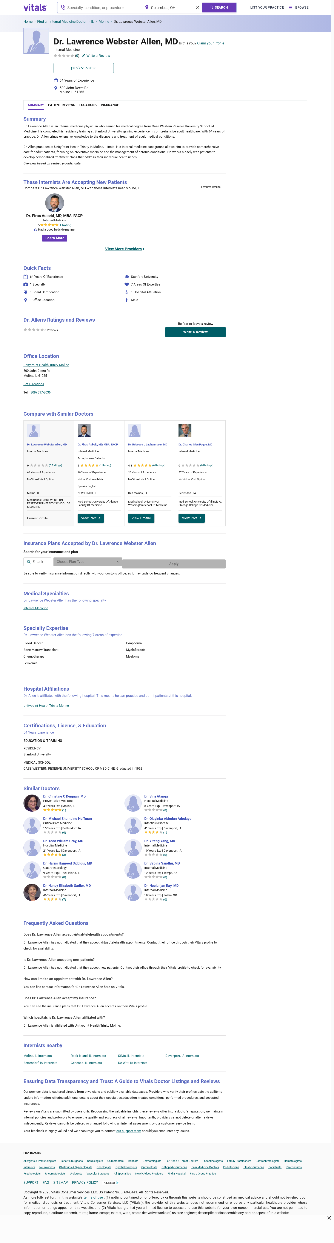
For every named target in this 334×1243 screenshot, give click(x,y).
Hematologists (293, 1158)
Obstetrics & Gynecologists (75, 1165)
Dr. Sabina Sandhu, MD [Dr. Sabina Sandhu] (162, 861)
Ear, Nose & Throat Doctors (182, 1158)
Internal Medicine (35, 606)
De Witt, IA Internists (133, 1061)
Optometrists (149, 1165)
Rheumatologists (55, 1171)
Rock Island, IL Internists (88, 1054)
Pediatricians (231, 1165)
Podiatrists (275, 1165)
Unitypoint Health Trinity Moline (46, 703)
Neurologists (47, 1165)
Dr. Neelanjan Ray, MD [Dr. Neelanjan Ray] (161, 884)
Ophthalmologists (126, 1165)
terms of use (94, 1195)
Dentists (133, 1158)
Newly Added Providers (149, 1171)
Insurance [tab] (110, 105)
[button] (202, 375)
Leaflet (199, 395)
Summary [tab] (36, 105)
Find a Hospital (177, 1171)
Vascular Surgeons (97, 1171)
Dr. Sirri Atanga (156, 794)
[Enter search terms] (166, 561)
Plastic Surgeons (253, 1165)
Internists (29, 1165)
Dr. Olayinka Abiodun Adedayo (167, 817)
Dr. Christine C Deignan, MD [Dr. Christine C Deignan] (64, 794)
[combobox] (99, 7)
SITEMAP (60, 1180)
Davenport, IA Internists (182, 1054)
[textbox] (99, 7)
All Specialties (122, 1171)
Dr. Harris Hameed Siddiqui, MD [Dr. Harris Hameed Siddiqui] (67, 861)
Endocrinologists (213, 1158)
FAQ (46, 1180)
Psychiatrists (294, 1165)
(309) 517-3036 (40, 392)
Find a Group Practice (203, 1171)
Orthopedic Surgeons (174, 1165)
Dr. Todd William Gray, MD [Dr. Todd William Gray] (63, 839)
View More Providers (123, 249)
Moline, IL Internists (37, 1054)
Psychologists (32, 1171)
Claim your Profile (210, 43)
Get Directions (33, 384)
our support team (128, 1129)
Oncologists (104, 1165)
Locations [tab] (88, 105)
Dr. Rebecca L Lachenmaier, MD (147, 444)
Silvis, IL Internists (131, 1054)
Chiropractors (115, 1158)
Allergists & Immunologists (39, 1158)
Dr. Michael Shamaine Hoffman (67, 817)
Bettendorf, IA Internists (40, 1061)
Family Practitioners (239, 1158)
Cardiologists (95, 1158)
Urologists (76, 1171)
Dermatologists (152, 1158)
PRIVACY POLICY (85, 1180)
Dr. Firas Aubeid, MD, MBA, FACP (54, 216)
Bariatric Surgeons (71, 1158)
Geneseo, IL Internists (86, 1061)
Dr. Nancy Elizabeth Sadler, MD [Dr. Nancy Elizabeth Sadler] (67, 884)
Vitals (222, 395)
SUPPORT (30, 1180)
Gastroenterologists (268, 1158)
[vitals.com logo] (35, 7)
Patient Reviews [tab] (61, 105)
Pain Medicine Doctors (205, 1165)
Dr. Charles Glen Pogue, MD (195, 444)
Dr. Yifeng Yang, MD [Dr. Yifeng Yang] (159, 839)
